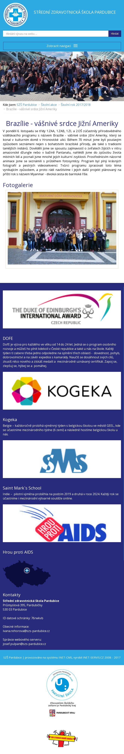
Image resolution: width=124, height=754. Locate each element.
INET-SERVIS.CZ (93, 657)
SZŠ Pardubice (27, 105)
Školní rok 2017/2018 (76, 105)
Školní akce (49, 105)
